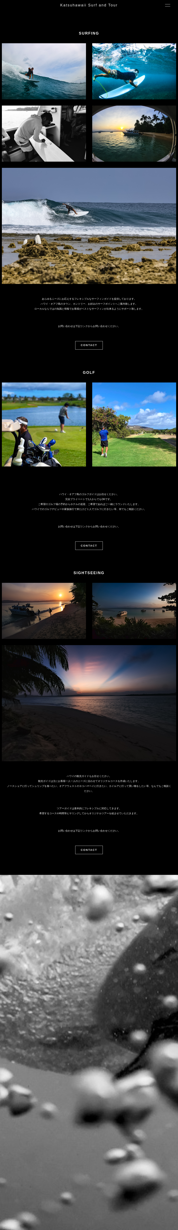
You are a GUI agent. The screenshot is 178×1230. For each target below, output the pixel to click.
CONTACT (89, 345)
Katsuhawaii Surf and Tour (89, 5)
